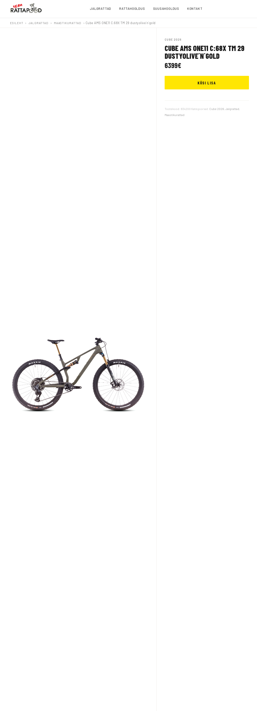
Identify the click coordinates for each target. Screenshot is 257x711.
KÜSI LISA (207, 82)
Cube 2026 (216, 109)
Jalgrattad (38, 23)
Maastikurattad (67, 23)
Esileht (16, 23)
